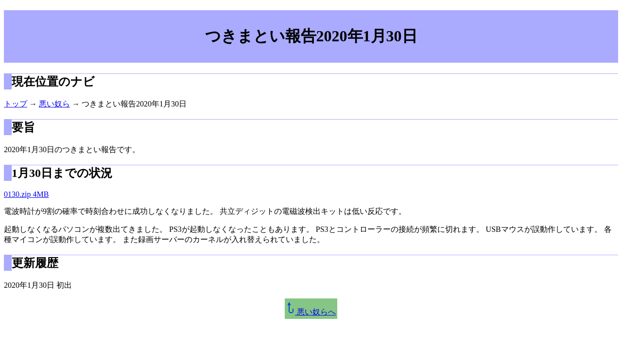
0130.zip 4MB (26, 194)
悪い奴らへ (311, 312)
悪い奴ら (54, 104)
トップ (15, 104)
